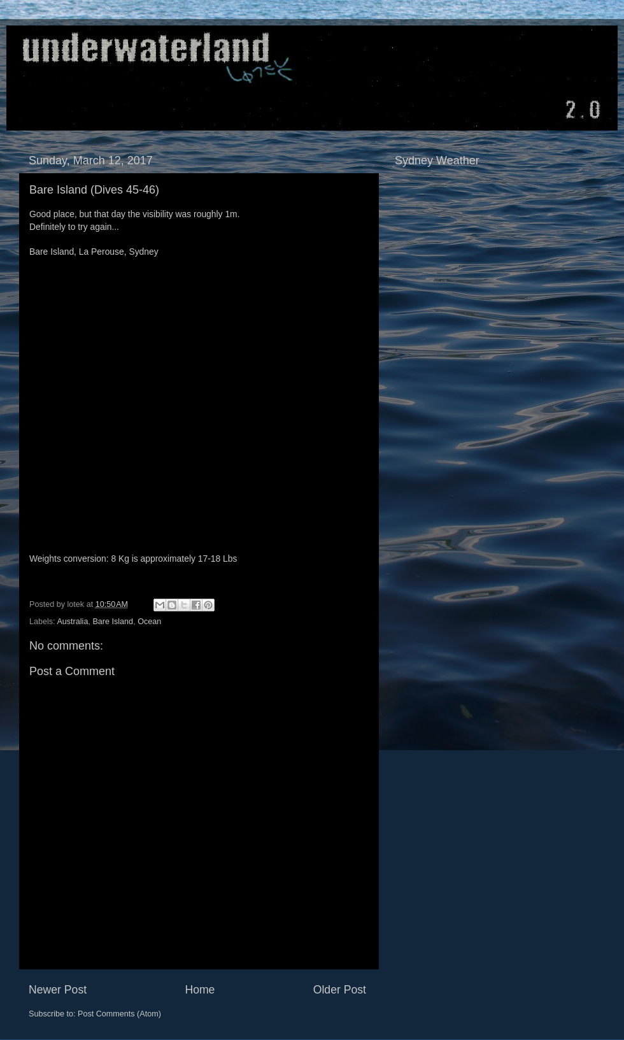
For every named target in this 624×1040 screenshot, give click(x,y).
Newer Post (58, 989)
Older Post (339, 989)
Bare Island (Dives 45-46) (94, 189)
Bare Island (112, 621)
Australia (72, 621)
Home (200, 989)
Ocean (149, 621)
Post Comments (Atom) (119, 1013)
